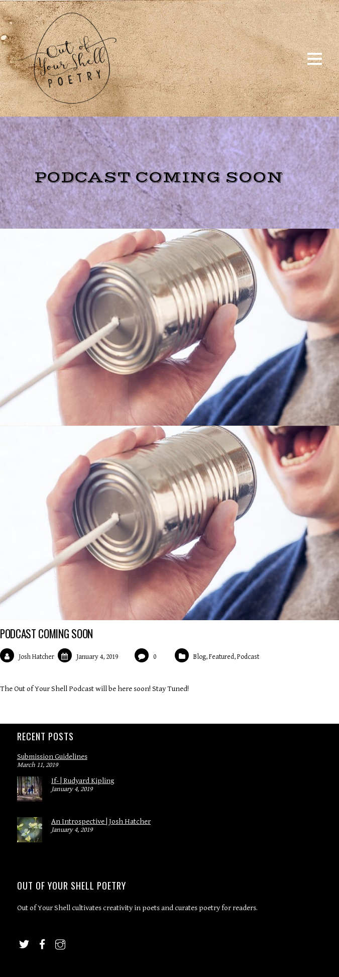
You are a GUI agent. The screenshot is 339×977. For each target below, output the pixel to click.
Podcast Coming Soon (46, 633)
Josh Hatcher (36, 657)
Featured (221, 657)
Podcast (248, 657)
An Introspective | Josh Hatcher (101, 821)
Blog (199, 657)
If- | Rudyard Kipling (82, 780)
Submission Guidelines (52, 756)
